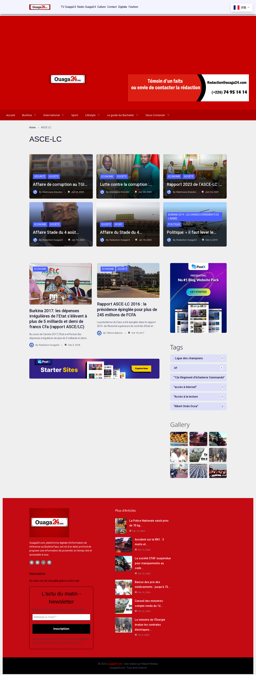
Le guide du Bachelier (124, 113)
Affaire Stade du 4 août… (57, 230)
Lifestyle (94, 113)
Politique (174, 222)
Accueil (10, 113)
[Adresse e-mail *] (61, 618)
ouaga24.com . (115, 664)
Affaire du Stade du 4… (122, 230)
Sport (74, 113)
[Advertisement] (128, 39)
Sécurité (40, 174)
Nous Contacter (159, 113)
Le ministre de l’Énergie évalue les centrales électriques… (150, 625)
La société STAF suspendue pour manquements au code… (153, 563)
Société (54, 174)
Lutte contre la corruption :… (127, 182)
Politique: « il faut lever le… (192, 230)
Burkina (31, 113)
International (55, 113)
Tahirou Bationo (115, 332)
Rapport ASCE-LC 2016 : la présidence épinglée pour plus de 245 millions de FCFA (125, 309)
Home (32, 125)
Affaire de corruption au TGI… (61, 182)
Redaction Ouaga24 (52, 238)
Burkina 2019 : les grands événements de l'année (194, 215)
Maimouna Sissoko (52, 190)
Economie (107, 174)
